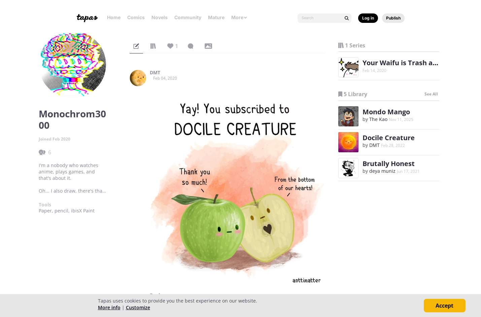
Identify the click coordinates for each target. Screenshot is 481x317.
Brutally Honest (389, 163)
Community (187, 17)
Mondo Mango (386, 111)
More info (109, 307)
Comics (136, 17)
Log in (368, 18)
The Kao (378, 119)
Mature (216, 17)
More (239, 17)
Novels (159, 17)
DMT (155, 73)
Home (114, 17)
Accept (444, 305)
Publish (393, 18)
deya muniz (382, 171)
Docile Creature (389, 137)
